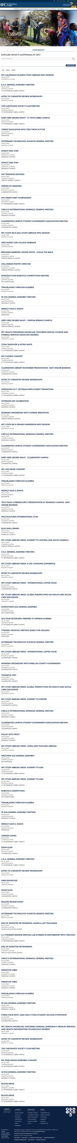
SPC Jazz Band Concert (13, 469)
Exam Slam (6, 847)
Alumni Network (19, 1112)
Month (13, 70)
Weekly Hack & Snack (12, 309)
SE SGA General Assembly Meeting (18, 297)
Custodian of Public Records (20, 1139)
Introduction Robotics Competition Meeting (25, 275)
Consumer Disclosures (41, 1139)
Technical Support (32, 1121)
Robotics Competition (13, 791)
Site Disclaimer (31, 1139)
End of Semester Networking (16, 946)
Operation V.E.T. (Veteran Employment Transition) (27, 389)
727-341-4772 (5, 1137)
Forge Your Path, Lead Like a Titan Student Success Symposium (34, 1015)
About (43, 1109)
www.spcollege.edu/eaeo (39, 1131)
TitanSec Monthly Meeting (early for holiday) (25, 630)
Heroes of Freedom (11, 186)
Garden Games (8, 835)
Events (16, 1123)
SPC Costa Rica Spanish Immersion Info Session (25, 424)
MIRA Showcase (9, 880)
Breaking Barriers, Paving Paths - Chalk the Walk (27, 252)
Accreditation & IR (45, 1112)
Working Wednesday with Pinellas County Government (31, 663)
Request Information (7, 1109)
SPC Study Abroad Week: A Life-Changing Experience (28, 563)
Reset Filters (70, 65)
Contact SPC (18, 1114)
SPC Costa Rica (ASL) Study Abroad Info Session (25, 233)
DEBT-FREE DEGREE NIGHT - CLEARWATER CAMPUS (24, 457)
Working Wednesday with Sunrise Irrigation (25, 412)
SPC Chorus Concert (12, 356)
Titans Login (67, 5)
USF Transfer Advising (12, 174)
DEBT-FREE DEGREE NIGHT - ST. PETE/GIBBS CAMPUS (25, 118)
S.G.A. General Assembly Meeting (18, 85)
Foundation (43, 1117)
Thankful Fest (8, 675)
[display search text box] (54, 1)
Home (10, 38)
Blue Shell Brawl (10, 528)
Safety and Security (33, 1117)
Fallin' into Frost (10, 734)
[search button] (73, 58)
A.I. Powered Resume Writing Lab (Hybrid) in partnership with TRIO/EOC (38, 935)
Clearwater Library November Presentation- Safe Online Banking (36, 368)
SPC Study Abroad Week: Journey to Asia (22, 767)
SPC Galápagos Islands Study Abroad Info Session (27, 75)
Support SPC (71, 1)
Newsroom (18, 1125)
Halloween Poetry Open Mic (16, 264)
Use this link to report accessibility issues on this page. (26, 1133)
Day (3, 70)
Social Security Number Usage (35, 1137)
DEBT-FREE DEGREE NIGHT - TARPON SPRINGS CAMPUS (26, 320)
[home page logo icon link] (9, 4)
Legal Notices (17, 1137)
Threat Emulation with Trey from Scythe (23, 129)
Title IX (29, 1123)
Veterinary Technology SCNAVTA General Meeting (27, 141)
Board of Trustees (45, 1114)
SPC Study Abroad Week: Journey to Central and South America (35, 540)
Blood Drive (7, 1083)
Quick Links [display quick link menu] (61, 1)
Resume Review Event (12, 902)
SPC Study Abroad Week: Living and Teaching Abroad (29, 746)
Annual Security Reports (49, 1137)
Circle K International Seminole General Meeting (27, 209)
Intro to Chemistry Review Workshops (21, 96)
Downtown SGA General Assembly (19, 607)
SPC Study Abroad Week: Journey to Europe (24, 699)
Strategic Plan (44, 1123)
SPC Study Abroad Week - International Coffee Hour (29, 583)
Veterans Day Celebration (15, 401)
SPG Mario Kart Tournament (16, 198)
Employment (18, 1121)
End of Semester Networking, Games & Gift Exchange (29, 923)
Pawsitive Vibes (9, 970)
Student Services (32, 1119)
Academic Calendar (33, 1112)
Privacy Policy (25, 1137)
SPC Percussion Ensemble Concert (19, 1060)
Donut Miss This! (9, 151)
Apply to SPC (7, 1112)
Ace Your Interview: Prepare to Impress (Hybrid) (26, 618)
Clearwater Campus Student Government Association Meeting (34, 221)
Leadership (43, 1119)
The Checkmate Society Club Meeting (20, 106)
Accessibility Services (33, 1114)
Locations (43, 1121)
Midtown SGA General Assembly (18, 756)
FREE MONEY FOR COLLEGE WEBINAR (18, 242)
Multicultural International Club (19, 517)
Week (7, 70)
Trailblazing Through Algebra (17, 287)
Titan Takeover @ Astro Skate (16, 344)
